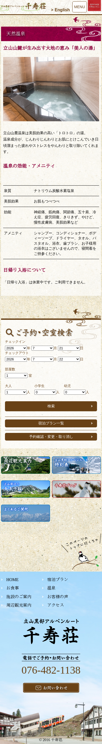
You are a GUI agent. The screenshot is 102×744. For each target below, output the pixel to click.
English (62, 10)
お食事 (12, 588)
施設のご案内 (18, 597)
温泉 (51, 588)
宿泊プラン (57, 579)
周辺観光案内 (18, 605)
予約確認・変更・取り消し (51, 436)
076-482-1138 (51, 670)
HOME (12, 579)
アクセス (55, 605)
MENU (79, 7)
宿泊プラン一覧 (51, 423)
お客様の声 (57, 597)
